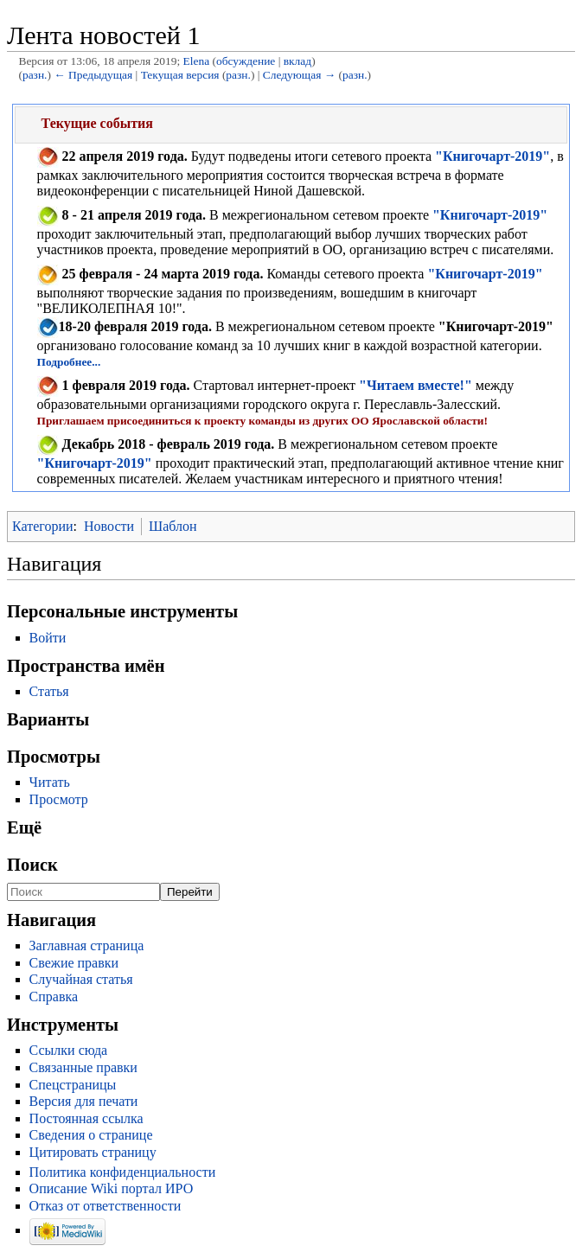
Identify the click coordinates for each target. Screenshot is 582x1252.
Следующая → (299, 74)
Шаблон (173, 526)
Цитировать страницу (93, 1152)
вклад (297, 60)
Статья (49, 691)
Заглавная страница (86, 945)
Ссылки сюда (68, 1050)
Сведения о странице (91, 1134)
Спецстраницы (73, 1084)
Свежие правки (74, 962)
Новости (109, 526)
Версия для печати (83, 1101)
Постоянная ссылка (86, 1118)
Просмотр (58, 799)
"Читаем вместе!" (415, 385)
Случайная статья (81, 979)
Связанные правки (83, 1067)
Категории (43, 526)
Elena (196, 60)
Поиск (32, 864)
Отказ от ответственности (105, 1205)
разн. (35, 74)
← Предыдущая (93, 74)
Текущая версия (180, 74)
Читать (49, 782)
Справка (54, 996)
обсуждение (245, 60)
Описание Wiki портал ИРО (111, 1188)
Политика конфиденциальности (122, 1172)
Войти (48, 637)
